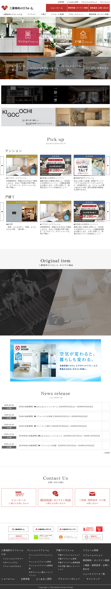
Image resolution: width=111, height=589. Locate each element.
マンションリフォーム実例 (40, 560)
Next (108, 165)
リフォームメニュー (93, 553)
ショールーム (8, 576)
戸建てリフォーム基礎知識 (69, 561)
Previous (2, 165)
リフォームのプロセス (12, 564)
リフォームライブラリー (13, 557)
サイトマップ (105, 2)
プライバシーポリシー (89, 2)
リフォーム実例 (90, 548)
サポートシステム (10, 560)
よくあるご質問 (72, 2)
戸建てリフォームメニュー (69, 553)
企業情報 (61, 2)
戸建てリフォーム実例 (67, 557)
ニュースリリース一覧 (94, 571)
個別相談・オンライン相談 (96, 558)
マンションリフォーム (38, 548)
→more (107, 450)
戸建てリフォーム (65, 548)
